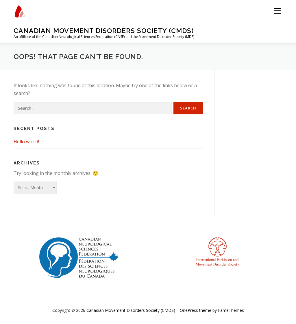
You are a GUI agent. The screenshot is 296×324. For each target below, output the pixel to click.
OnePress (189, 310)
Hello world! (26, 141)
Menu (277, 11)
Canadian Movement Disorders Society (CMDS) (104, 30)
